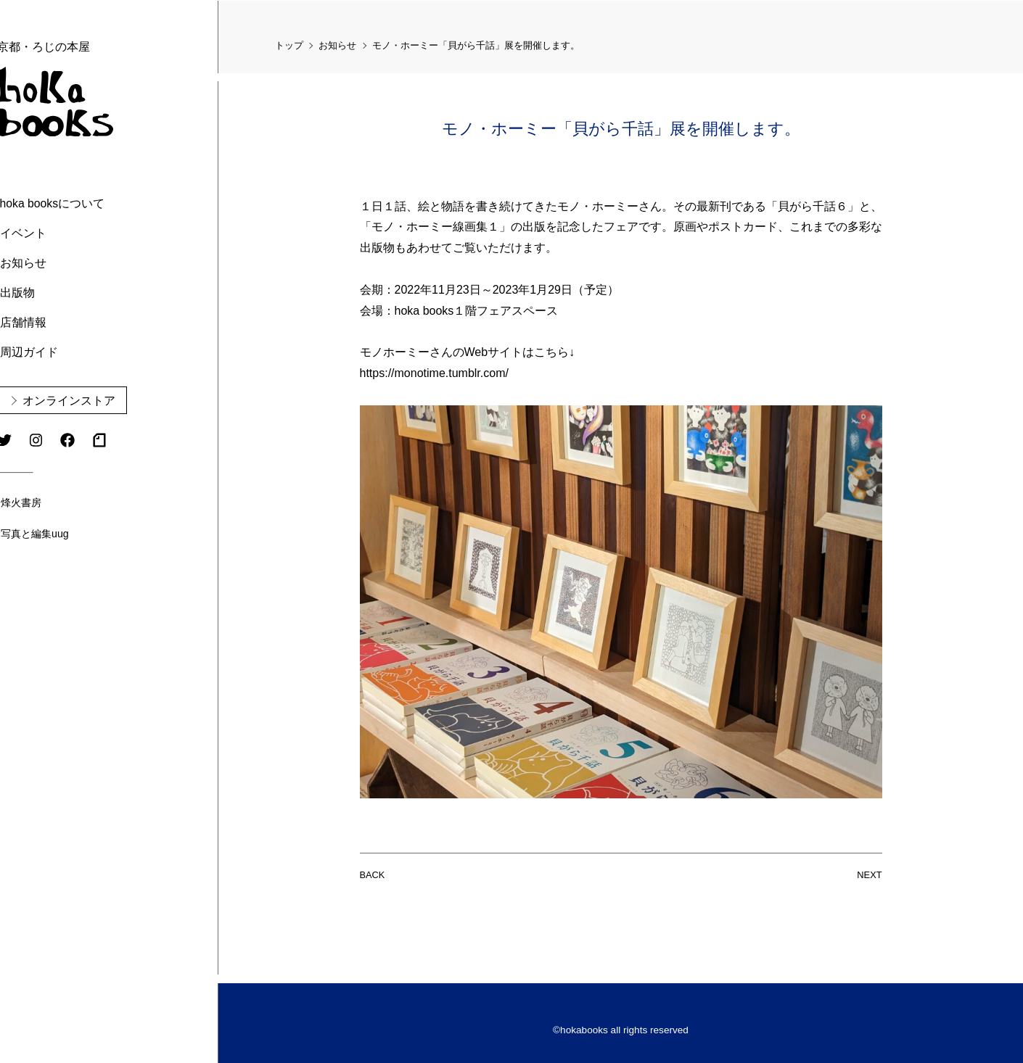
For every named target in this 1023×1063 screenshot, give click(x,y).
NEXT (869, 873)
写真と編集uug (74, 533)
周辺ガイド (67, 351)
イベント (61, 232)
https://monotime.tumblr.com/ (434, 372)
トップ (289, 44)
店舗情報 (61, 321)
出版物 (55, 292)
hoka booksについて (91, 203)
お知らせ (61, 262)
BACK (372, 873)
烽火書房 (60, 501)
